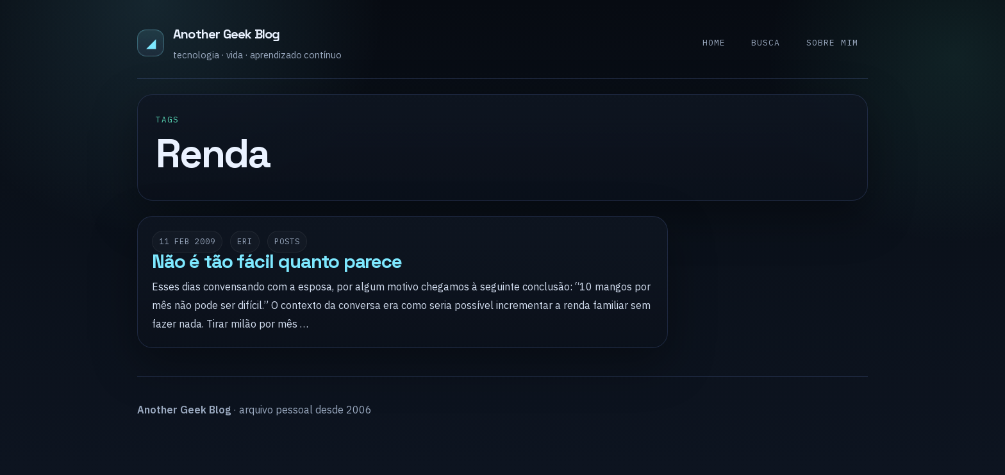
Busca (765, 42)
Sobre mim (832, 42)
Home (714, 42)
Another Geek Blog (226, 34)
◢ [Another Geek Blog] (151, 42)
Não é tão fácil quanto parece (277, 261)
